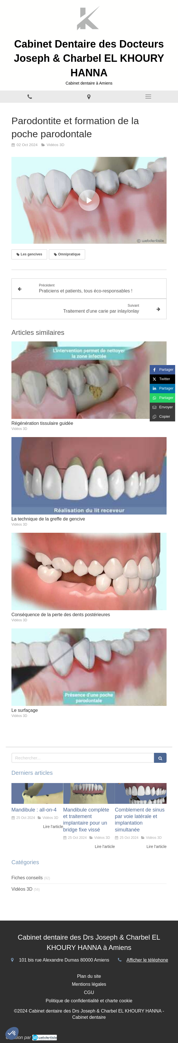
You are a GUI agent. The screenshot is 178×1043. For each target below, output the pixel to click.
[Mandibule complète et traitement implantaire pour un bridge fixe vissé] (89, 793)
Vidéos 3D (22, 889)
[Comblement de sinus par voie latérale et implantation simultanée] (141, 793)
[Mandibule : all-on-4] (37, 793)
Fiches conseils (27, 877)
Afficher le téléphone (147, 960)
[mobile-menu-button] (148, 96)
